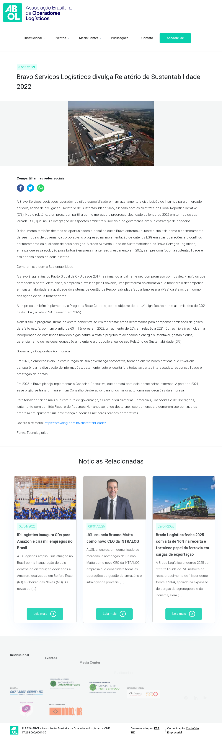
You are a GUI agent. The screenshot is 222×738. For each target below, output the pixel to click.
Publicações (102, 38)
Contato (129, 38)
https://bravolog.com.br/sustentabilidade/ (75, 423)
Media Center (70, 38)
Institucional (15, 38)
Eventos (42, 38)
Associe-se (157, 38)
